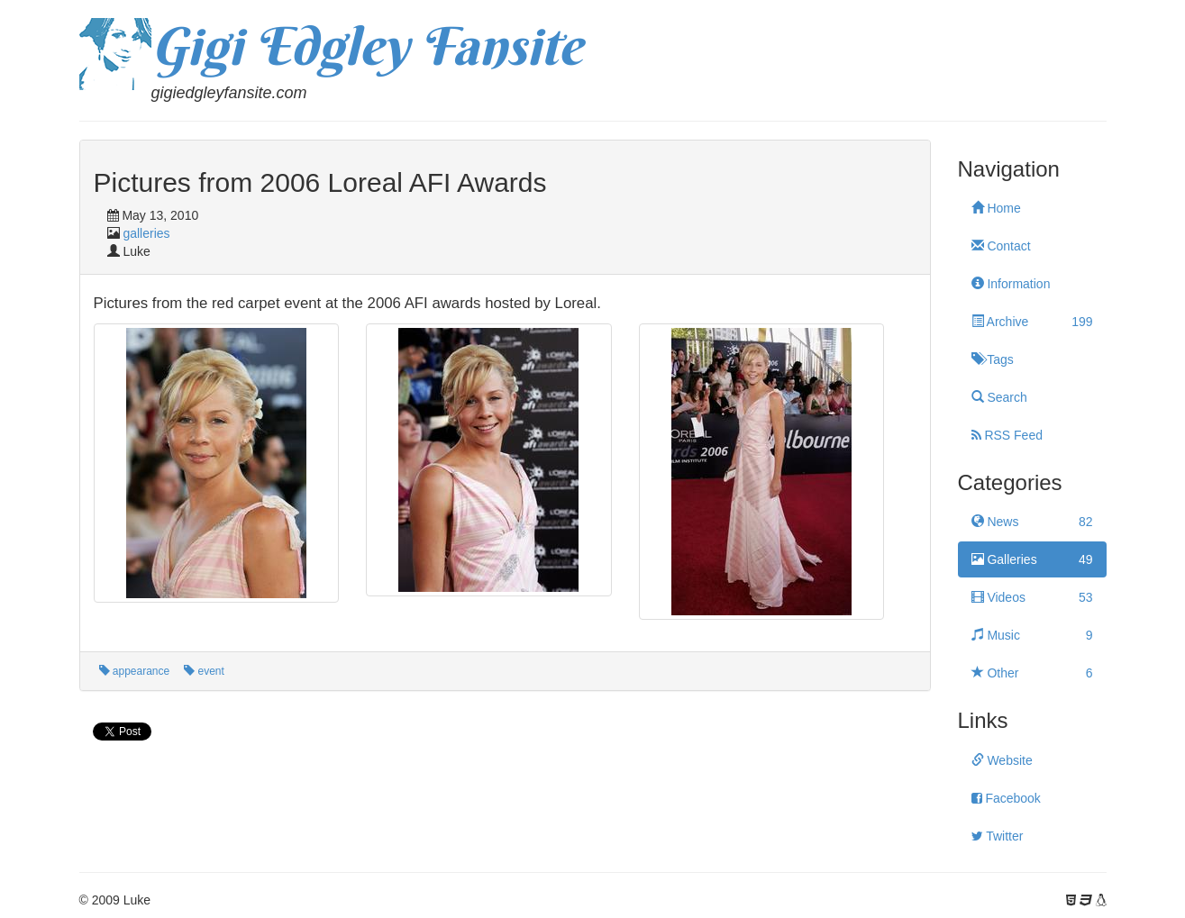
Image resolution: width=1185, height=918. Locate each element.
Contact (1001, 246)
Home (996, 208)
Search (999, 397)
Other (1032, 673)
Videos (1032, 597)
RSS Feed (1007, 435)
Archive (1032, 322)
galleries (146, 233)
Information (1011, 284)
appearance (134, 671)
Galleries (1032, 559)
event (204, 671)
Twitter (997, 836)
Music (1032, 635)
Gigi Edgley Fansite (366, 46)
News (1032, 522)
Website (1002, 760)
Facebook (1006, 798)
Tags (992, 359)
